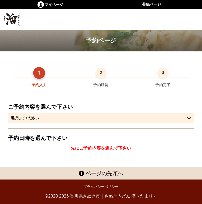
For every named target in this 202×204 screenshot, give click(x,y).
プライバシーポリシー (100, 187)
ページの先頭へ (101, 173)
